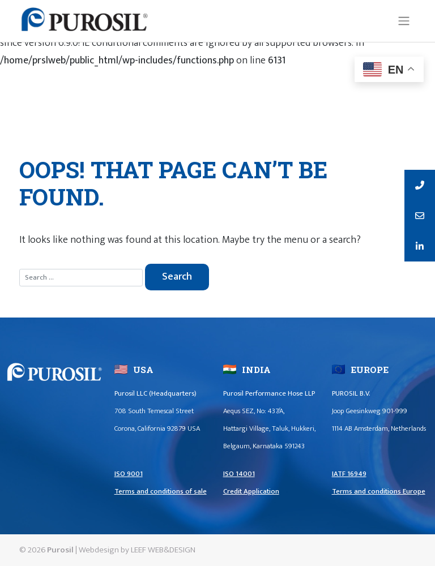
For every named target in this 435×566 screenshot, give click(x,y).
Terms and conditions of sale (160, 492)
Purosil (60, 550)
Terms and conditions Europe (378, 492)
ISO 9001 (128, 474)
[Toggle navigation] (403, 20)
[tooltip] (419, 185)
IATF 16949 (349, 474)
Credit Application (251, 492)
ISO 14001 (239, 474)
